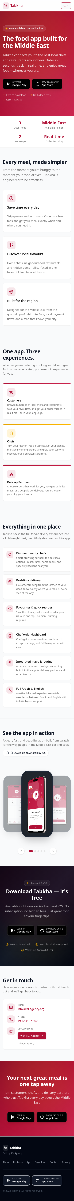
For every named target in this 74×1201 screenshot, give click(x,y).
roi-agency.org (26, 1043)
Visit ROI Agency (32, 1035)
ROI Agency (16, 1153)
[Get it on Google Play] (16, 84)
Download (40, 1162)
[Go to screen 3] (38, 851)
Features (18, 1162)
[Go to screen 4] (41, 851)
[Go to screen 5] (44, 851)
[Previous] (21, 851)
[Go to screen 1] (31, 851)
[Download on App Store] (52, 1117)
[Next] (53, 851)
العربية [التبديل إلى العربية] (66, 5)
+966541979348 (28, 1021)
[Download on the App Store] (47, 84)
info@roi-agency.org (31, 1009)
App (29, 1162)
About (6, 1162)
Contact (54, 1162)
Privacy (66, 1162)
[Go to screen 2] (35, 851)
